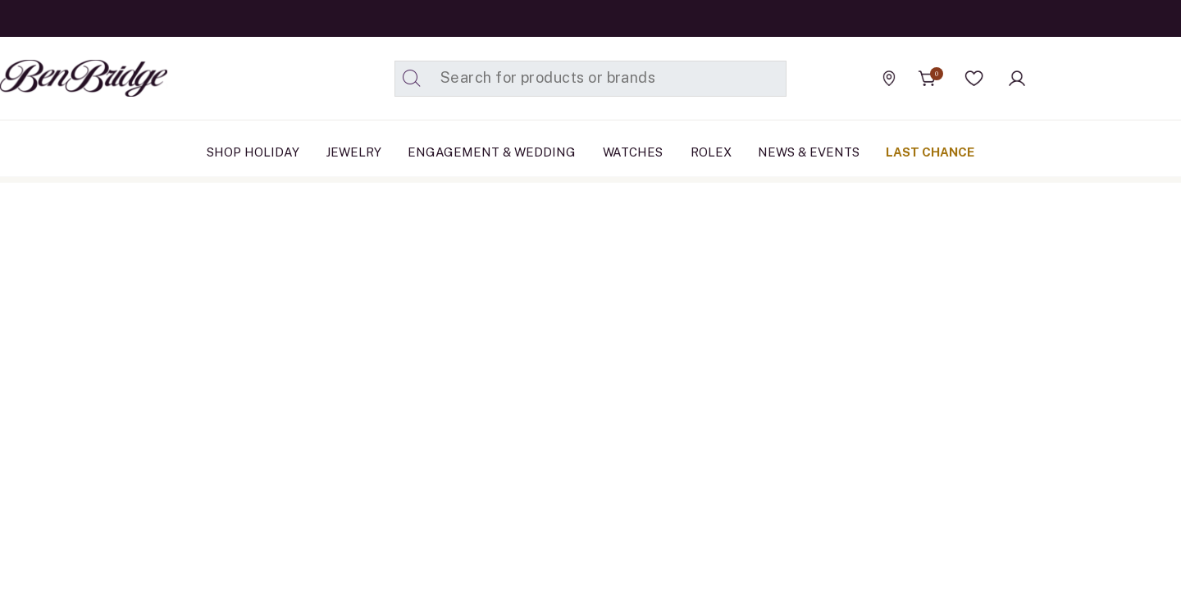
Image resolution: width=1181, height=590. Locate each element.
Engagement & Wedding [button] (492, 152)
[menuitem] (253, 152)
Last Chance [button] (930, 152)
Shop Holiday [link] (253, 152)
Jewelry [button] (353, 152)
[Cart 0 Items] (928, 78)
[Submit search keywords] (411, 79)
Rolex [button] (711, 152)
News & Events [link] (809, 152)
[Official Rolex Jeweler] (1106, 78)
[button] (974, 78)
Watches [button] (633, 152)
